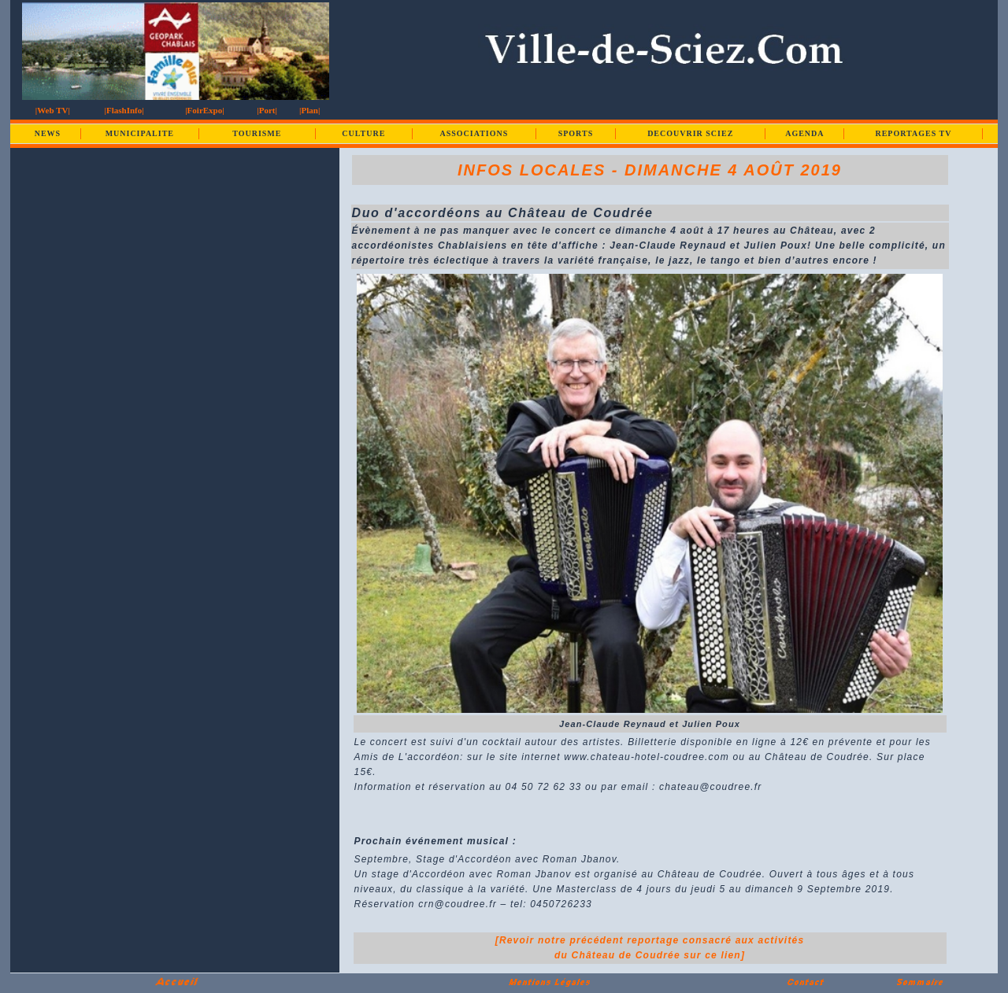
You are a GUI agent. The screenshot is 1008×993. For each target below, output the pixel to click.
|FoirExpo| (204, 110)
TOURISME (256, 133)
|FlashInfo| (124, 110)
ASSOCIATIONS (473, 133)
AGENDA (804, 133)
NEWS (48, 133)
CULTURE (363, 133)
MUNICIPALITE (140, 133)
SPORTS (576, 133)
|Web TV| (52, 110)
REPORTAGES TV (913, 133)
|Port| (267, 110)
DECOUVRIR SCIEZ (690, 133)
